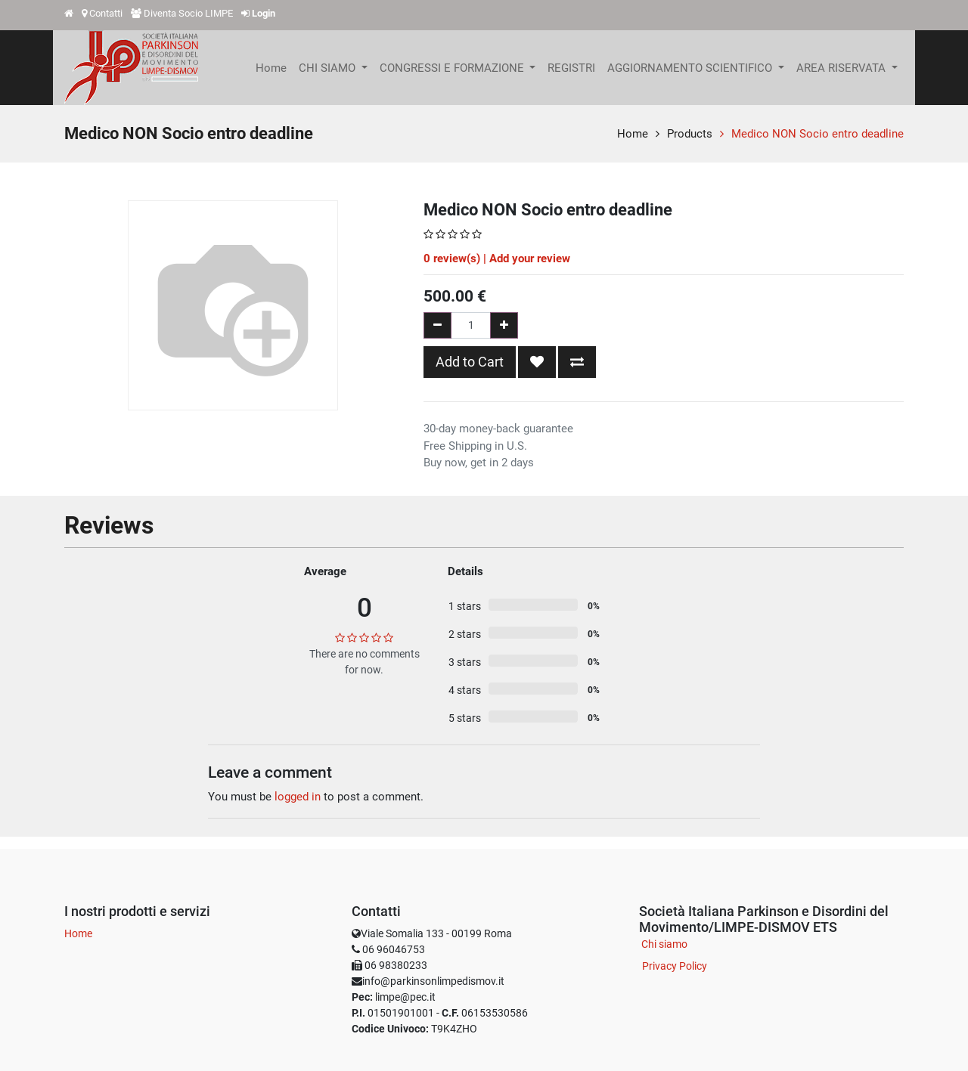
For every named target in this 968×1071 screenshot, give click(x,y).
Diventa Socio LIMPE (188, 13)
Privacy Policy (674, 966)
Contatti (106, 13)
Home (632, 134)
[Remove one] (437, 325)
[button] (537, 362)
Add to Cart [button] (470, 362)
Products (689, 134)
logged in (298, 796)
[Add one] (504, 325)
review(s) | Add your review (497, 258)
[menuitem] (271, 68)
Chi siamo (664, 944)
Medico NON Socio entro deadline (817, 134)
